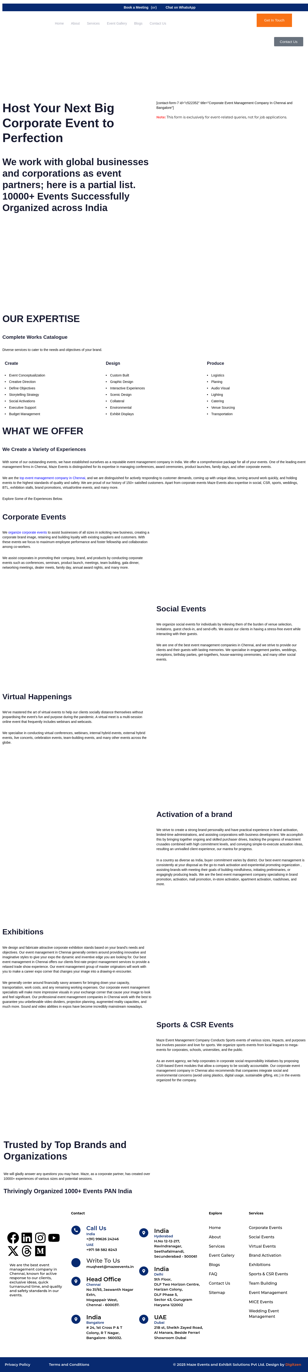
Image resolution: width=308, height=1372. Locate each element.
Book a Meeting (132, 7)
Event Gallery (117, 23)
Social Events (261, 1237)
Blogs (138, 23)
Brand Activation (265, 1255)
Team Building (263, 1283)
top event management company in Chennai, (53, 478)
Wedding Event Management (264, 1314)
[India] (102, 1327)
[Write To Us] (102, 1263)
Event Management (268, 1292)
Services (93, 23)
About (75, 23)
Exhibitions (259, 1264)
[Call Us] (102, 1233)
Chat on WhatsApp (177, 7)
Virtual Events (262, 1246)
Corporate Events (265, 1227)
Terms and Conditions (69, 1364)
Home (59, 23)
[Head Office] (102, 1292)
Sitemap (217, 1292)
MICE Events (261, 1302)
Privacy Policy (17, 1364)
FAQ (213, 1274)
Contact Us (158, 23)
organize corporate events (27, 532)
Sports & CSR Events (268, 1274)
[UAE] (171, 1327)
